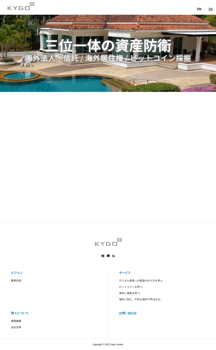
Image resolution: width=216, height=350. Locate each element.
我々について (20, 313)
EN (199, 9)
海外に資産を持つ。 (130, 293)
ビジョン (17, 272)
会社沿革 (16, 327)
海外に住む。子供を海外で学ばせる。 (141, 299)
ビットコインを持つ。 (132, 286)
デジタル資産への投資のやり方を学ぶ (141, 280)
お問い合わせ (128, 313)
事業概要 (16, 320)
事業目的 (16, 280)
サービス (125, 272)
